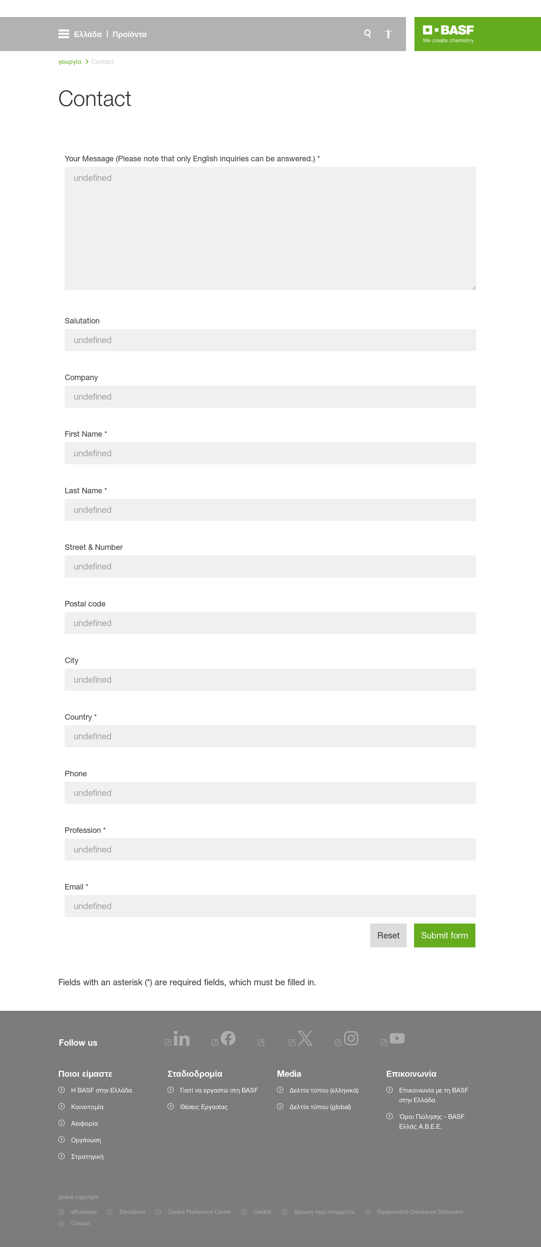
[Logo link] (448, 34)
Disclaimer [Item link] (133, 1211)
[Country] (271, 736)
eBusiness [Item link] (84, 1211)
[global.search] (368, 34)
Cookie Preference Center (199, 1211)
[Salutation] (271, 340)
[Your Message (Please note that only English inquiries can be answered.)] (271, 228)
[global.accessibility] (388, 34)
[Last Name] (271, 510)
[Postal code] (271, 623)
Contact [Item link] (80, 1223)
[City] (271, 680)
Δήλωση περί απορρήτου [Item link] (324, 1211)
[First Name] (271, 453)
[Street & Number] (271, 566)
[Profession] (271, 849)
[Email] (271, 906)
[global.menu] (106, 34)
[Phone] (271, 793)
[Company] (271, 397)
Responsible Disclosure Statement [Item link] (420, 1211)
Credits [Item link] (262, 1211)
